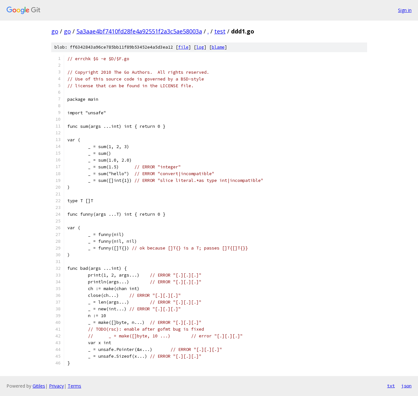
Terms (74, 386)
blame (218, 47)
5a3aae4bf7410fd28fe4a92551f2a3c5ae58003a (139, 31)
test (220, 31)
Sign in (405, 10)
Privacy (56, 386)
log (200, 47)
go (54, 31)
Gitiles (39, 386)
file (183, 47)
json (406, 386)
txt (391, 386)
